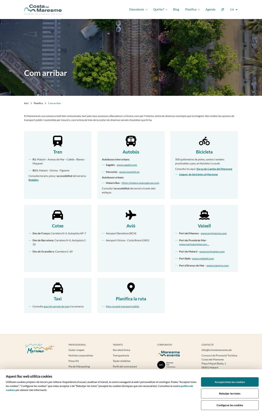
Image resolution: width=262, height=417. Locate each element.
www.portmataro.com (212, 251)
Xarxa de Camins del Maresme (214, 168)
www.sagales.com (127, 164)
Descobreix (136, 9)
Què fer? (158, 9)
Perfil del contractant (125, 366)
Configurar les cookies (230, 405)
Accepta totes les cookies (230, 381)
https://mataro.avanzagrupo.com (140, 182)
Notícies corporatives (81, 355)
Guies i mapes (76, 349)
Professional (77, 344)
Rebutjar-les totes (229, 393)
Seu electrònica (121, 349)
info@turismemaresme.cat (217, 349)
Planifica (190, 9)
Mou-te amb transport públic (122, 306)
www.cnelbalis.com (203, 258)
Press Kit (74, 360)
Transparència (121, 355)
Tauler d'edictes (121, 360)
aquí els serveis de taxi (56, 306)
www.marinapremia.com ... (194, 244)
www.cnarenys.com (218, 265)
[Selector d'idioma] (234, 9)
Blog (176, 9)
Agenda (210, 9)
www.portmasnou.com (214, 233)
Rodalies (34, 179)
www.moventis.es (129, 171)
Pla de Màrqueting (79, 366)
